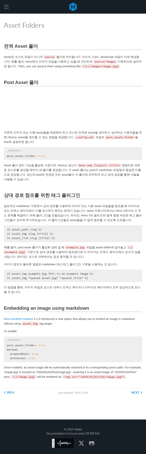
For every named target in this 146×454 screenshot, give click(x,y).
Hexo (73, 7)
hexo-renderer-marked (18, 318)
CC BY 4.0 (92, 433)
